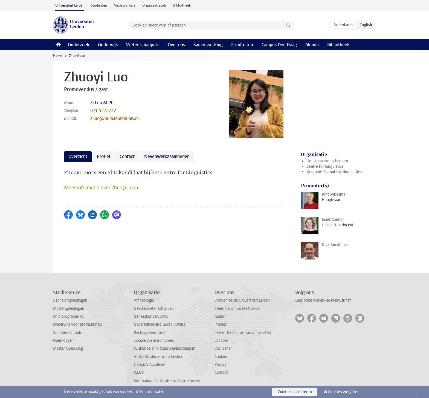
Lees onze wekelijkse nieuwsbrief (323, 300)
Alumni (312, 45)
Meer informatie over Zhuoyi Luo (99, 187)
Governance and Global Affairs (159, 324)
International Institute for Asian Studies (167, 380)
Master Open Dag (68, 348)
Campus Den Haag (279, 45)
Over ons (176, 45)
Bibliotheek (182, 5)
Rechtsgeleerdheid (149, 332)
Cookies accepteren (295, 391)
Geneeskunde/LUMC (151, 316)
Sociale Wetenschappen (154, 340)
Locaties (221, 340)
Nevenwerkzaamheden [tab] (167, 156)
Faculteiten (242, 45)
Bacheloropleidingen (70, 300)
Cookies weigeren (344, 391)
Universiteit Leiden (69, 5)
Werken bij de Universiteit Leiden (242, 300)
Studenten (99, 5)
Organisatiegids (154, 5)
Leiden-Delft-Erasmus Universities (243, 332)
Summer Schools (67, 332)
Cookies (221, 356)
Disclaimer (223, 348)
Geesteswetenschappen (327, 161)
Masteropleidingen (68, 308)
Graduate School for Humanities (334, 171)
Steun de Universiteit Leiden (238, 308)
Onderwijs (108, 45)
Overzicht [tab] (77, 156)
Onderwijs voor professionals (77, 324)
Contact (221, 372)
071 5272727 (103, 110)
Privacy (221, 364)
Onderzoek (78, 45)
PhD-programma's (68, 316)
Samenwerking (208, 45)
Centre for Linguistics (324, 166)
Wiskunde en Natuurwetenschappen (164, 348)
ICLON (139, 372)
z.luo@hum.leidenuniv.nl (114, 118)
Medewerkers (125, 5)
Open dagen (63, 340)
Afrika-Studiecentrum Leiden (158, 356)
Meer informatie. (150, 391)
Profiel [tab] (103, 156)
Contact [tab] (127, 156)
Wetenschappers (142, 45)
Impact (220, 324)
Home (57, 56)
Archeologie (144, 300)
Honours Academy (149, 364)
